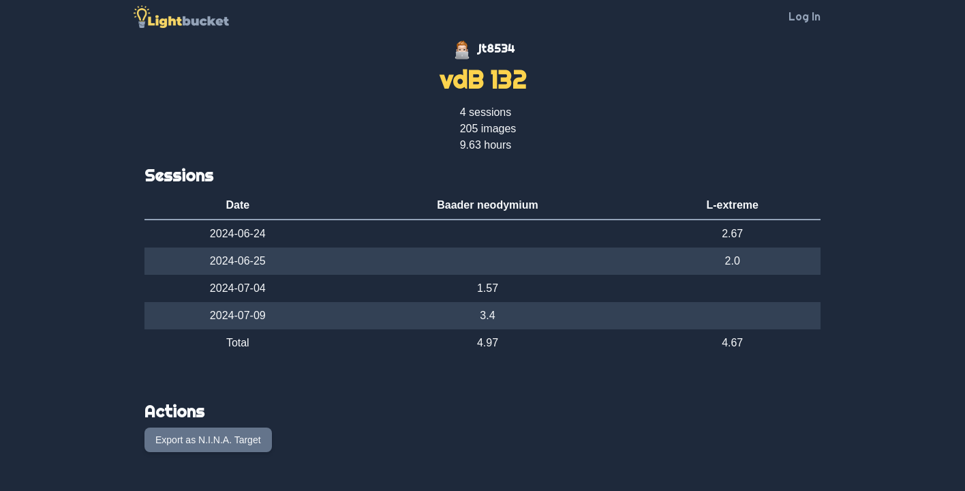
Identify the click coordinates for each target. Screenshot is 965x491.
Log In (804, 16)
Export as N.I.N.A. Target (208, 439)
